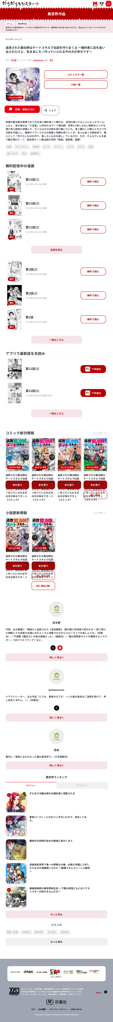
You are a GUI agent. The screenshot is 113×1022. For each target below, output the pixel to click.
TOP (33, 1008)
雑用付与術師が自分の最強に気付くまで (51, 840)
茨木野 (13, 60)
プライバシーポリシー (58, 1008)
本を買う (17, 485)
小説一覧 (75, 84)
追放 (9, 146)
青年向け (39, 931)
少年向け (26, 931)
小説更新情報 (16, 512)
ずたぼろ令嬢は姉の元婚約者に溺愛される (52, 793)
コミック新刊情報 (20, 433)
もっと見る (56, 913)
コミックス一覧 (75, 74)
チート (47, 146)
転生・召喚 (12, 931)
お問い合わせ (76, 1008)
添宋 (51, 60)
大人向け (52, 931)
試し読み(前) (43, 576)
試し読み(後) (43, 585)
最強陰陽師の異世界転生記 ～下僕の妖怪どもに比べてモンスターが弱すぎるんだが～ (59, 889)
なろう (81, 146)
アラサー (58, 146)
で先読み (93, 369)
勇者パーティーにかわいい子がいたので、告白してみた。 (58, 818)
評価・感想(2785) (25, 109)
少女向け (65, 931)
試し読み (95, 495)
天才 (24, 153)
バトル (70, 146)
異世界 (36, 146)
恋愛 (91, 146)
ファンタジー (22, 146)
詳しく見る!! (56, 657)
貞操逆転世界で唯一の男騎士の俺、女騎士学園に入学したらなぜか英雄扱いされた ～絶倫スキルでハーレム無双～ (59, 867)
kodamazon (38, 60)
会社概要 (42, 1008)
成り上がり (12, 153)
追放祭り (35, 153)
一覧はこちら (56, 339)
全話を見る (56, 250)
